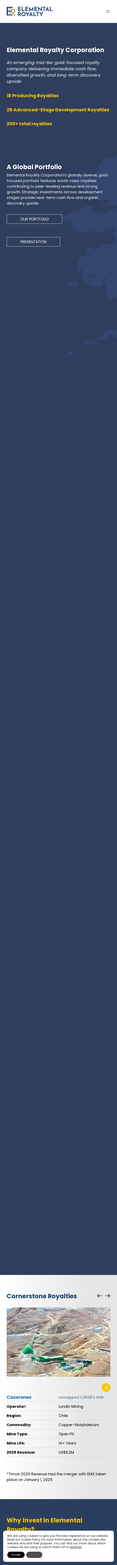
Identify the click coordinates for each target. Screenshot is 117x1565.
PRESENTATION (33, 241)
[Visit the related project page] (106, 1387)
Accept (15, 1554)
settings (76, 1547)
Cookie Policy (30, 1539)
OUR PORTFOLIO (34, 219)
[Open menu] (107, 11)
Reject (34, 1554)
